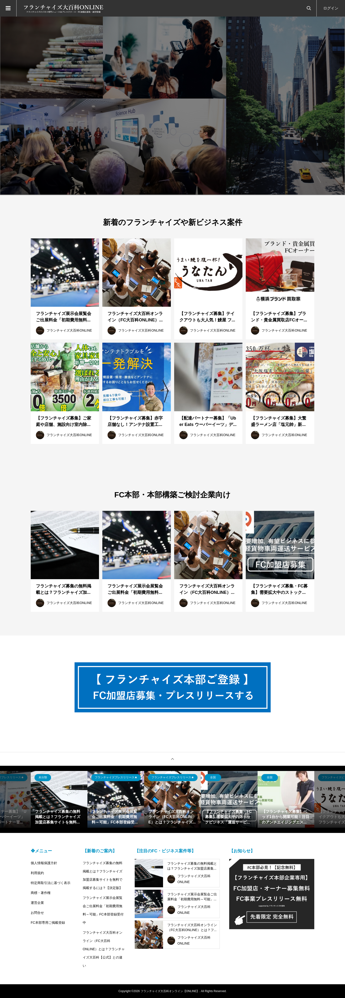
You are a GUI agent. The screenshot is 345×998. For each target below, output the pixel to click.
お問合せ (37, 913)
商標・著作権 (41, 893)
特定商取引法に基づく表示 (50, 883)
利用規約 (37, 873)
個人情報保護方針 (44, 863)
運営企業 (37, 903)
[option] (172, 106)
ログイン (330, 8)
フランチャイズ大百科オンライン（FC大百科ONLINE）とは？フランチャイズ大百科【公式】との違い (104, 949)
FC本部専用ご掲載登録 (48, 922)
